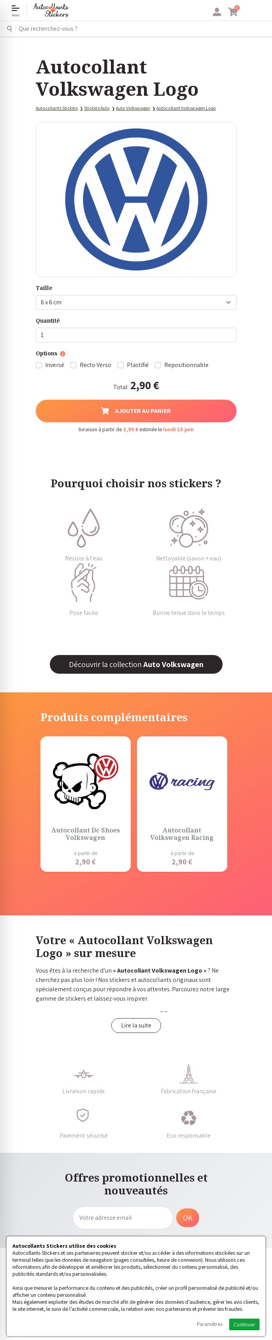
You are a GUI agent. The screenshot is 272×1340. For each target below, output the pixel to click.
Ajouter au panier (136, 411)
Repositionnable (186, 365)
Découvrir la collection (136, 664)
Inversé (54, 365)
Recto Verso (95, 365)
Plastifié (138, 365)
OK (188, 1218)
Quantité (48, 320)
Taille (44, 288)
